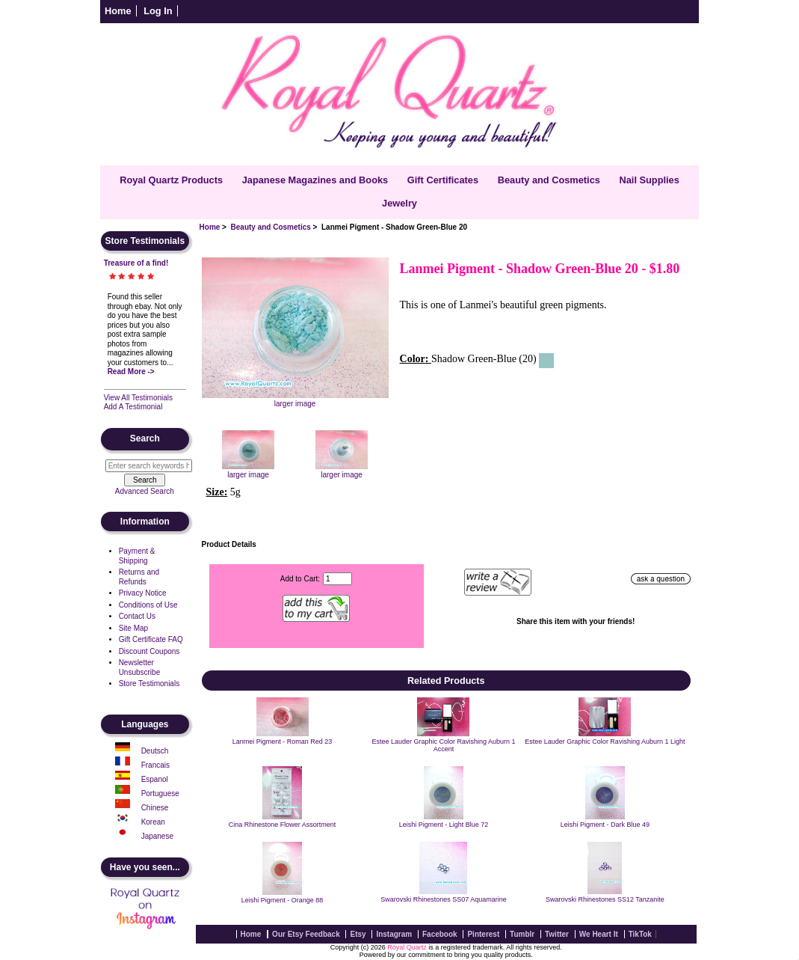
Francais (155, 765)
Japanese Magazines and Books (315, 180)
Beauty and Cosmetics (271, 227)
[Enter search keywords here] (148, 465)
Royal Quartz (407, 947)
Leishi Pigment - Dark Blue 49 (605, 824)
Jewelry (399, 203)
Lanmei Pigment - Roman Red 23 (282, 741)
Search (145, 439)
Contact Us (137, 616)
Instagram (394, 934)
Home (118, 10)
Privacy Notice (143, 593)
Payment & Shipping (137, 556)
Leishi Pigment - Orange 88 (282, 900)
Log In (158, 10)
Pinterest (483, 934)
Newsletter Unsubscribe (140, 667)
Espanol (154, 779)
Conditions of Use (148, 605)
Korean (153, 822)
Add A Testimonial (133, 407)
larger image (248, 470)
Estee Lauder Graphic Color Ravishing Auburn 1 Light (605, 741)
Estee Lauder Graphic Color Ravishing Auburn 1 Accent (443, 745)
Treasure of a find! (136, 263)
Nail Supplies (649, 180)
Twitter (557, 934)
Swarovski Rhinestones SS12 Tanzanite (605, 899)
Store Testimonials (149, 683)
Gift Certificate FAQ (151, 639)
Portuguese (160, 793)
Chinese (155, 808)
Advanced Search (144, 491)
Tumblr (522, 934)
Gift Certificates (442, 180)
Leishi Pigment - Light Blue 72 (444, 824)
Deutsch (155, 751)
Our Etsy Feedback (306, 934)
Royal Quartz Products (171, 180)
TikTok (640, 934)
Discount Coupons (149, 651)
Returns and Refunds (139, 577)
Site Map (133, 628)
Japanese (157, 836)
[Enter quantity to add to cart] (337, 578)
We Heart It (598, 934)
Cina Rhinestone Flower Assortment (282, 824)
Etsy (357, 934)
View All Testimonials (138, 398)
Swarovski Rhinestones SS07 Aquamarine (443, 899)
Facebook (439, 934)
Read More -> (131, 371)
